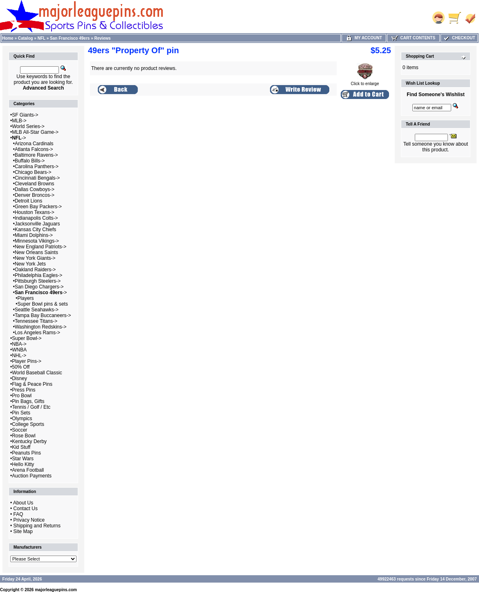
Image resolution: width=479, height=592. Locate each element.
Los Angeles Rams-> (37, 332)
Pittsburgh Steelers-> (38, 281)
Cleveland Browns (34, 184)
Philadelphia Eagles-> (38, 275)
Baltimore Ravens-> (36, 155)
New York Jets (30, 264)
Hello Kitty (23, 464)
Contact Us (25, 508)
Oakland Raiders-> (35, 269)
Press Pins (23, 390)
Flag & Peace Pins (32, 384)
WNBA (19, 350)
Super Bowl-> (26, 338)
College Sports (28, 424)
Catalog (25, 38)
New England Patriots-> (40, 247)
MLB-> (19, 121)
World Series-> (28, 126)
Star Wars (23, 458)
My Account (364, 38)
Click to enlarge (365, 82)
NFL (41, 38)
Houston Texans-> (34, 212)
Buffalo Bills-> (30, 161)
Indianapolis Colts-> (36, 218)
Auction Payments (32, 476)
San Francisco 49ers (70, 38)
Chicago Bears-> (33, 172)
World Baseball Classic (37, 373)
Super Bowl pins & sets (43, 304)
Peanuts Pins (26, 453)
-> (19, 138)
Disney (19, 378)
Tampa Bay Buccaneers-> (43, 315)
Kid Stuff (21, 447)
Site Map (23, 531)
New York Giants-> (35, 258)
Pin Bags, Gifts (28, 401)
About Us (23, 503)
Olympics (22, 418)
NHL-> (19, 355)
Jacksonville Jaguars (37, 224)
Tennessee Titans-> (36, 321)
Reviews (102, 38)
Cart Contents (413, 38)
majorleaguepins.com (56, 589)
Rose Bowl (23, 436)
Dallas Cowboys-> (34, 189)
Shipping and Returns (37, 526)
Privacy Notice (29, 520)
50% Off (20, 367)
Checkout (459, 38)
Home (7, 38)
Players (26, 298)
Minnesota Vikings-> (37, 241)
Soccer (19, 430)
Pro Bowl (21, 395)
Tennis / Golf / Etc (31, 407)
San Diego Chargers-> (39, 287)
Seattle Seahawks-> (36, 310)
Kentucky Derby (29, 441)
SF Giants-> (25, 115)
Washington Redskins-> (41, 327)
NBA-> (19, 344)
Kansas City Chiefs (35, 229)
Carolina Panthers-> (36, 166)
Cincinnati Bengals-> (37, 178)
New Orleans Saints (36, 252)
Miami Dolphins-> (34, 235)
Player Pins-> (26, 361)
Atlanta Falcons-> (34, 149)
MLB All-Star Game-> (35, 132)
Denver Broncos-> (34, 195)
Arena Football (28, 470)
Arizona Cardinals (34, 143)
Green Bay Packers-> (38, 206)
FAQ (18, 514)
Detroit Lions (28, 201)
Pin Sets (21, 413)
